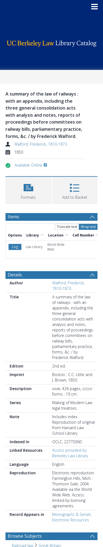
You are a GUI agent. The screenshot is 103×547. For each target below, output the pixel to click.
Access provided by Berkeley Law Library (70, 453)
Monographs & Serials (71, 514)
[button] (28, 190)
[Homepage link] (52, 42)
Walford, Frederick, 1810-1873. (41, 144)
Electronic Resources (70, 519)
